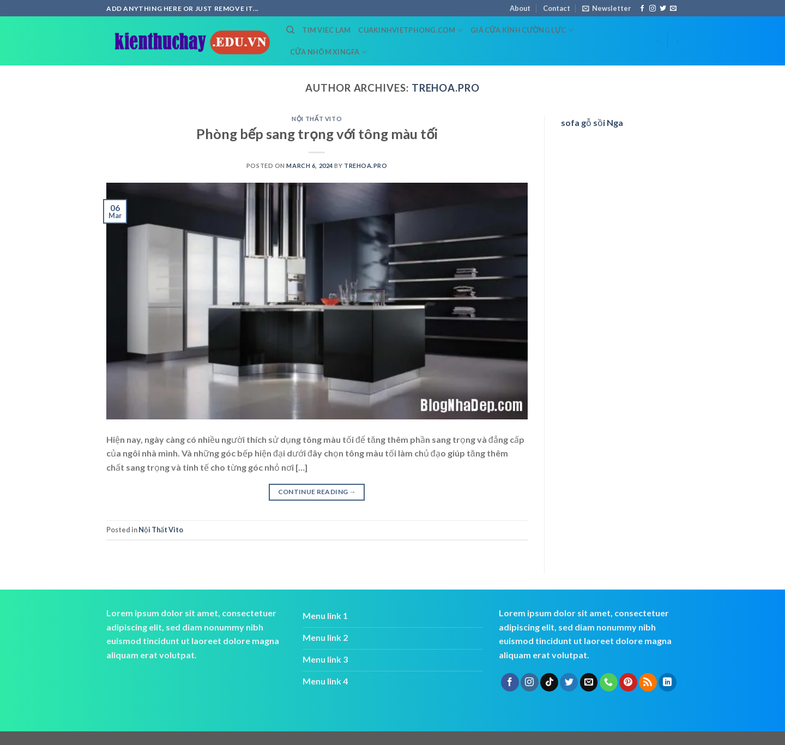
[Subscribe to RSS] (648, 682)
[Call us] (609, 682)
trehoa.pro (446, 88)
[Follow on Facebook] (642, 9)
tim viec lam (326, 30)
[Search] (290, 30)
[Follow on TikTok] (549, 682)
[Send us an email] (673, 9)
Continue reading (317, 491)
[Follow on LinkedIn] (668, 682)
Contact (556, 8)
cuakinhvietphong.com (410, 30)
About (520, 8)
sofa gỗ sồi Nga (592, 122)
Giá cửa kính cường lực (521, 30)
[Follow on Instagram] (652, 9)
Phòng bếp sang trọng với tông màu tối (317, 133)
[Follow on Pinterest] (628, 682)
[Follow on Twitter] (663, 9)
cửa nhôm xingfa (328, 52)
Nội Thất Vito (317, 118)
